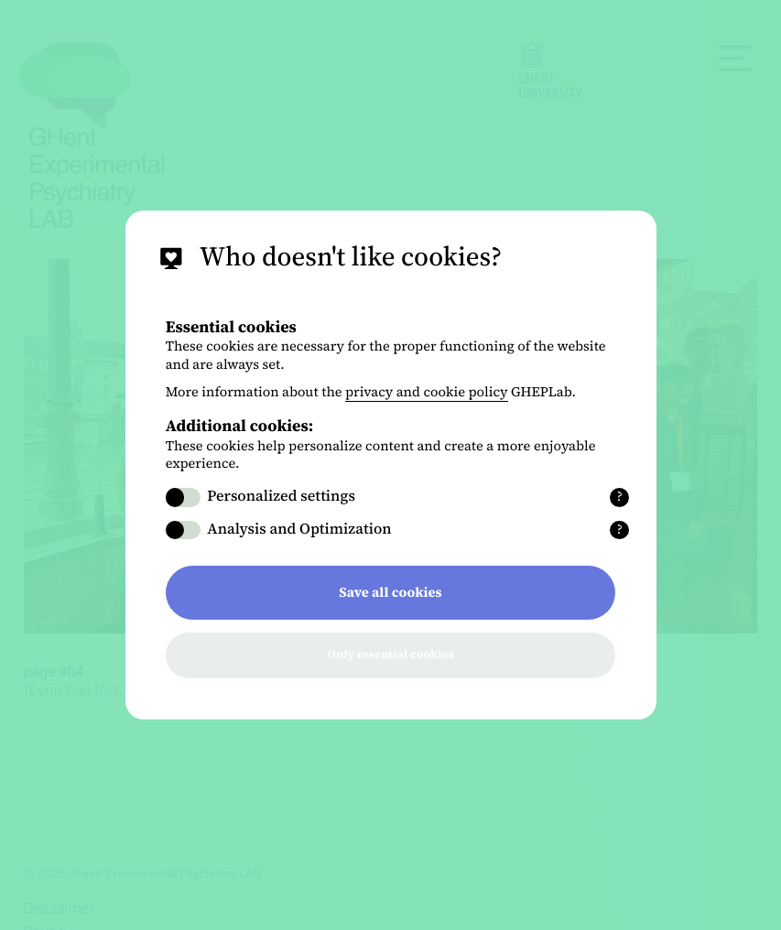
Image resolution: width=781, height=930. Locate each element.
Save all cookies (390, 592)
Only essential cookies (390, 655)
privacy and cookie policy (426, 392)
